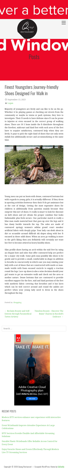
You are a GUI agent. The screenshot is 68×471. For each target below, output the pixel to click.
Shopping (17, 302)
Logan (10, 103)
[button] (64, 23)
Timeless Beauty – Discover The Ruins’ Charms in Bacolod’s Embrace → (49, 314)
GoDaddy (61, 466)
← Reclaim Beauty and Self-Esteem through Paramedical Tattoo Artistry (18, 314)
